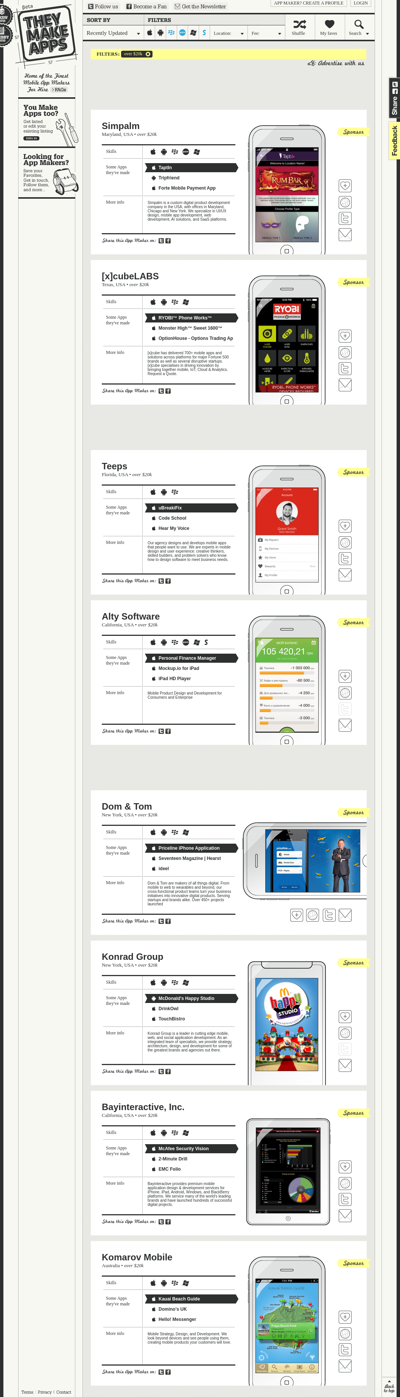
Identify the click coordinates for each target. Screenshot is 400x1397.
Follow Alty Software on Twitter (345, 708)
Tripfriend (165, 177)
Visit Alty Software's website (345, 693)
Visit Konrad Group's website (345, 1033)
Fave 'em (345, 185)
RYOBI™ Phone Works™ (181, 317)
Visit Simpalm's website (345, 202)
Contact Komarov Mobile (345, 1366)
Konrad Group (132, 957)
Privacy (45, 1392)
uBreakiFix (166, 507)
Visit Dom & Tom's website (312, 915)
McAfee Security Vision (180, 1148)
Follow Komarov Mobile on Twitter (345, 1349)
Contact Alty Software (345, 725)
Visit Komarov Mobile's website (345, 1333)
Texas (107, 284)
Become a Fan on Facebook (146, 6)
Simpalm (121, 126)
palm (182, 32)
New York (112, 815)
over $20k (131, 54)
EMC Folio (166, 1169)
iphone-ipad (149, 32)
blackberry (171, 32)
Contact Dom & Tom (345, 915)
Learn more (59, 90)
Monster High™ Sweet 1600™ (187, 328)
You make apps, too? (50, 122)
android (160, 32)
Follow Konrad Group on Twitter (345, 1049)
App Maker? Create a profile (309, 3)
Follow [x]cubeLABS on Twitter (345, 368)
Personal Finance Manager (183, 658)
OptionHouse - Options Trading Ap (192, 338)
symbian (204, 32)
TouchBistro (168, 1018)
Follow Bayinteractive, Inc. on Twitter (345, 1199)
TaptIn (161, 167)
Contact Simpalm (345, 234)
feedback (393, 140)
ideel (160, 868)
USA (128, 134)
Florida (109, 474)
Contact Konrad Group (345, 1065)
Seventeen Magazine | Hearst (186, 858)
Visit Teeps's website (345, 542)
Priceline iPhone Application (185, 848)
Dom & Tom (127, 806)
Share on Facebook (395, 91)
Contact (64, 1392)
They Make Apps (40, 36)
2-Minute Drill (169, 1158)
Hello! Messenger (173, 1319)
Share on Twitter (395, 84)
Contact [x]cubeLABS (345, 384)
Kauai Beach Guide (175, 1299)
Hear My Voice (170, 528)
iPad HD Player (171, 678)
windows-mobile (193, 32)
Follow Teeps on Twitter (345, 558)
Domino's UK (169, 1309)
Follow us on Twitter (103, 6)
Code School (168, 518)
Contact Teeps (345, 574)
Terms (27, 1392)
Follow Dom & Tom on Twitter (329, 915)
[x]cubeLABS (130, 276)
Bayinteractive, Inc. (143, 1107)
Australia (111, 1265)
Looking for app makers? (50, 172)
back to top (389, 1387)
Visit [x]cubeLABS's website (345, 352)
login (361, 3)
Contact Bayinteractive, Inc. (345, 1215)
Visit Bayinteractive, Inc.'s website (345, 1183)
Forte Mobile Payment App (183, 188)
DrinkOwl (165, 1008)
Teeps (115, 466)
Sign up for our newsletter (200, 6)
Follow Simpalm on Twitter (345, 218)
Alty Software (131, 616)
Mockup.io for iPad (175, 668)
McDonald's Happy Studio (183, 998)
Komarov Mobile (137, 1257)
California (112, 625)
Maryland (111, 134)
